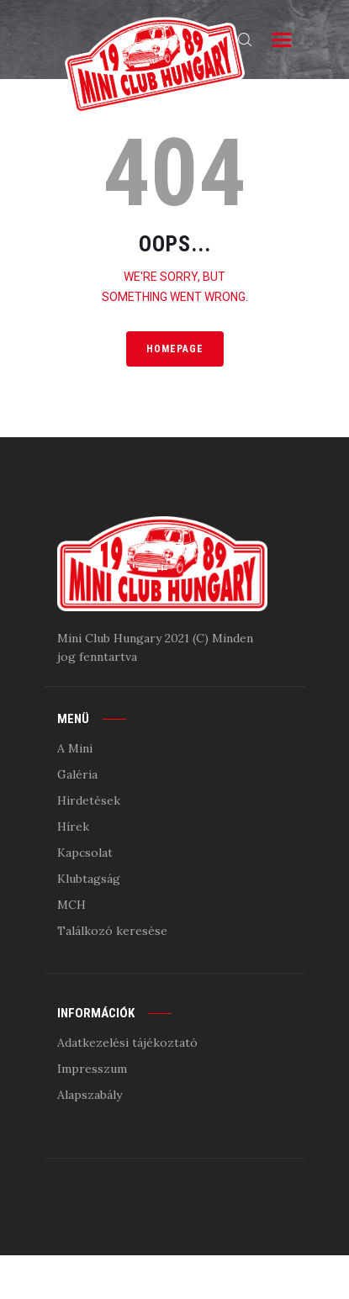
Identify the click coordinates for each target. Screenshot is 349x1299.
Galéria (77, 774)
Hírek (73, 826)
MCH (71, 904)
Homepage (175, 349)
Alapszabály (89, 1094)
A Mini (75, 748)
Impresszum (92, 1068)
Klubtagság (88, 878)
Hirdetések (88, 800)
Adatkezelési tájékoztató (127, 1042)
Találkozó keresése (112, 930)
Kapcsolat (85, 852)
